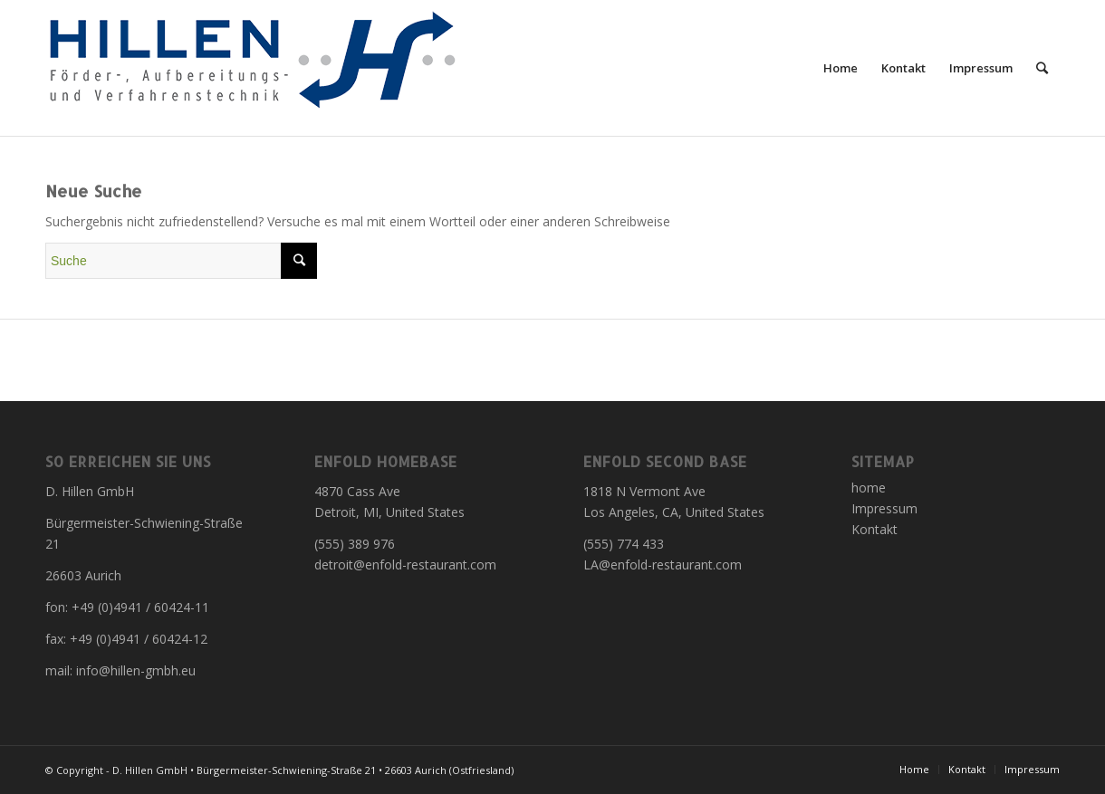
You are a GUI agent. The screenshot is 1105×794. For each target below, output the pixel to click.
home (868, 487)
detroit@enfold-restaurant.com (405, 564)
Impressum (884, 508)
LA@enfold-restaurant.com (662, 564)
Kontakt (874, 529)
